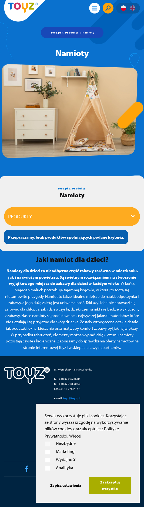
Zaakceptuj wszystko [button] (110, 485)
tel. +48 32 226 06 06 (67, 379)
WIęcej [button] (75, 436)
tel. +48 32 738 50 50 (67, 384)
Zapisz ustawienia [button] (65, 485)
